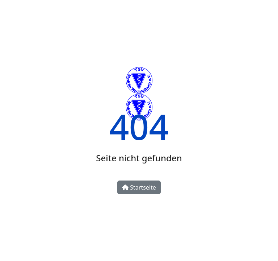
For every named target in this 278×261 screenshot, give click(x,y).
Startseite (139, 187)
